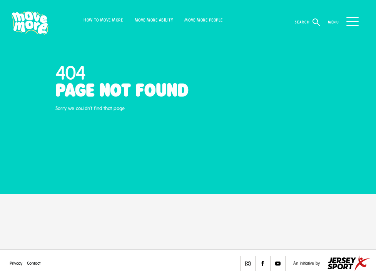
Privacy (16, 263)
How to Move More (103, 20)
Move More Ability (154, 20)
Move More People (203, 20)
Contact (33, 263)
